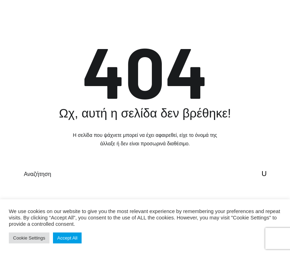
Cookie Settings (29, 238)
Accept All (67, 238)
